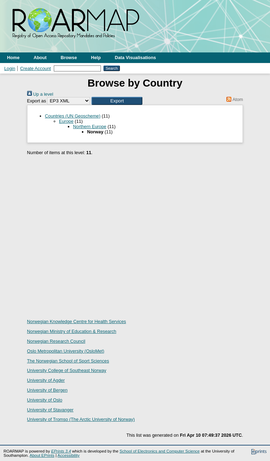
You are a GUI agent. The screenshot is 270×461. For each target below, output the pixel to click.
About (40, 57)
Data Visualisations (135, 57)
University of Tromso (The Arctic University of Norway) (81, 419)
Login (9, 68)
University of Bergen (47, 390)
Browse (69, 57)
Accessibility (68, 455)
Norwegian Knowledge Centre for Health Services (76, 321)
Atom (233, 99)
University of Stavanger (50, 409)
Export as (36, 100)
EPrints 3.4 (61, 451)
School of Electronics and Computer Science (160, 451)
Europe (66, 121)
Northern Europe (90, 126)
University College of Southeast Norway (66, 370)
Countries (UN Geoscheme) (73, 116)
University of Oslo (44, 400)
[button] (116, 101)
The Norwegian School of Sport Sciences (68, 361)
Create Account (35, 68)
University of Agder (46, 380)
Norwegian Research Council (56, 341)
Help (96, 57)
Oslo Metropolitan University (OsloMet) (65, 351)
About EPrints (42, 455)
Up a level (40, 94)
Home (13, 57)
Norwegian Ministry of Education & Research (71, 331)
